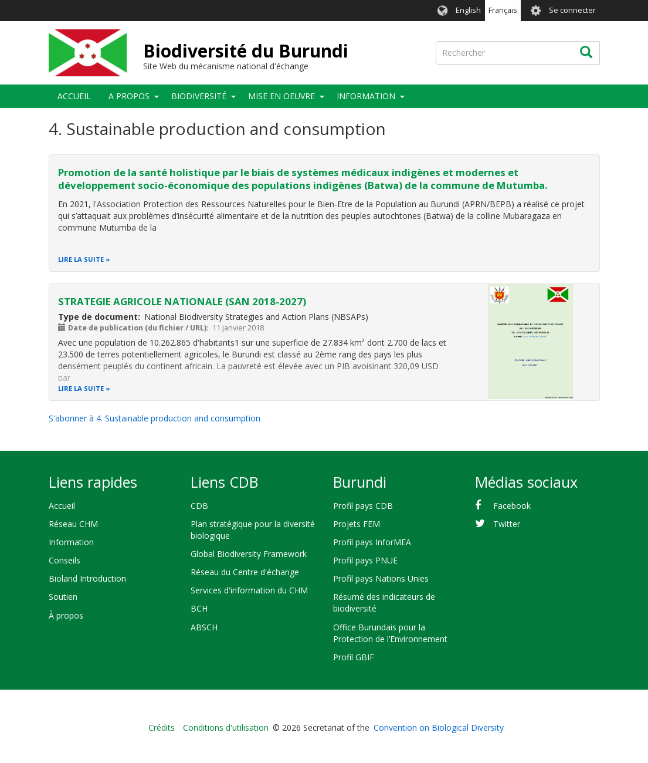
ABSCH (204, 627)
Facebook (512, 505)
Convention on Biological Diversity (439, 727)
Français (502, 10)
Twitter (506, 523)
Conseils (64, 560)
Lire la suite (81, 259)
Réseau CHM (73, 523)
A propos (129, 96)
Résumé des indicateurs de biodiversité (384, 602)
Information (366, 96)
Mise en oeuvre (281, 96)
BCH (199, 608)
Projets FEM (356, 523)
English (468, 10)
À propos (66, 615)
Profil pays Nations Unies (381, 578)
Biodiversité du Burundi (245, 51)
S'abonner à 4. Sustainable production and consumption (154, 418)
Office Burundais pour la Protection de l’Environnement (390, 633)
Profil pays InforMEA (372, 542)
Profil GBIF (353, 657)
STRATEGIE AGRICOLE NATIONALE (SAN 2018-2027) (182, 301)
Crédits (161, 727)
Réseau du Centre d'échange (245, 572)
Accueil (74, 96)
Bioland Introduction (87, 578)
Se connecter (572, 10)
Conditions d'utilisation (226, 727)
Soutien (63, 596)
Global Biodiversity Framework (249, 553)
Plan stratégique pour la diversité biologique (253, 529)
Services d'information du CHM (249, 590)
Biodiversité (198, 96)
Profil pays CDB (363, 505)
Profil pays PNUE (365, 560)
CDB (199, 505)
